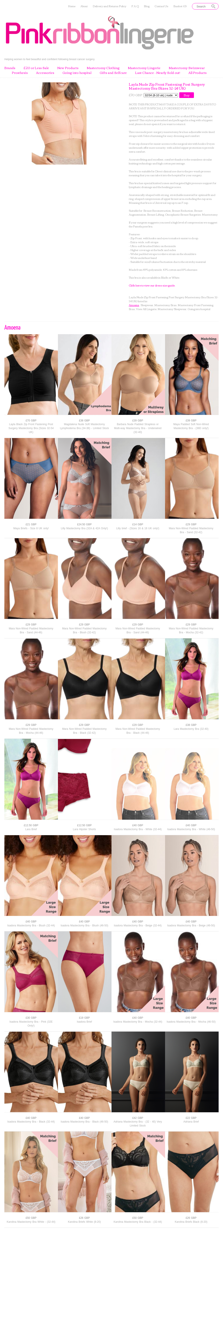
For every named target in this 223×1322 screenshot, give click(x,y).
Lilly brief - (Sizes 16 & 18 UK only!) (137, 528)
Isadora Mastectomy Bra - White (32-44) (138, 829)
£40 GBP (137, 825)
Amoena (134, 304)
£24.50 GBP (84, 524)
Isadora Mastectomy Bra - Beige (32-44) (138, 925)
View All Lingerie (146, 308)
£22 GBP (191, 1117)
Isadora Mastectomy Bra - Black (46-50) (84, 1121)
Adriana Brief (191, 1121)
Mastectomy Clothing (103, 68)
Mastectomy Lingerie (144, 68)
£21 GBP (31, 524)
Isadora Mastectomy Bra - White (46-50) (191, 829)
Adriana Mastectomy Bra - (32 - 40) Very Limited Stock (137, 1123)
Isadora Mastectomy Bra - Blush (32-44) (31, 925)
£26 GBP (84, 1217)
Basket (180, 6)
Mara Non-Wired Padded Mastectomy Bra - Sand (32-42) (191, 530)
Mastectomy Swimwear (187, 68)
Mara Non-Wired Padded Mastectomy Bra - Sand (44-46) (31, 630)
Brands (9, 68)
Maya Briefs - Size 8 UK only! (31, 528)
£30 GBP (31, 1017)
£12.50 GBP (31, 825)
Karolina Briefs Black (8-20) (191, 1221)
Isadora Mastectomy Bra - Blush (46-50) (84, 925)
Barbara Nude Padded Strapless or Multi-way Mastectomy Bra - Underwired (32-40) (138, 428)
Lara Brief (31, 829)
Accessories (45, 72)
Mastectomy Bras (165, 304)
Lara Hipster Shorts (84, 829)
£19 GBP (84, 1017)
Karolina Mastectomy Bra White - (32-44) (31, 1221)
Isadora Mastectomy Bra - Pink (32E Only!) (31, 1023)
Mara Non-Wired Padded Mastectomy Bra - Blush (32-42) (84, 630)
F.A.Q (135, 6)
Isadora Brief (84, 1021)
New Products (67, 68)
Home (71, 6)
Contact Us (161, 6)
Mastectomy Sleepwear (172, 308)
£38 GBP (84, 420)
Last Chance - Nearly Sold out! (157, 72)
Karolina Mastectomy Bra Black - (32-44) (137, 1221)
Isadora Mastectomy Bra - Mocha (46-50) (191, 1021)
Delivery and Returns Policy (109, 6)
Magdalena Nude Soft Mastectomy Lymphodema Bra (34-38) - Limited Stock (84, 426)
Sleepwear (147, 304)
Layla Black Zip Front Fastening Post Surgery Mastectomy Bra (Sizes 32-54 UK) (31, 428)
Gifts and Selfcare (113, 72)
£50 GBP (31, 1217)
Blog (147, 6)
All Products (197, 72)
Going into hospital (77, 72)
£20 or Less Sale (36, 68)
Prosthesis (20, 72)
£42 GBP (137, 1117)
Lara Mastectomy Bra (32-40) (191, 728)
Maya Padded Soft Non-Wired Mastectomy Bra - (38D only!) (191, 426)
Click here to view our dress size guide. (152, 285)
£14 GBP (137, 524)
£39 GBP (137, 420)
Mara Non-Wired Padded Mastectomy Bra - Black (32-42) (84, 730)
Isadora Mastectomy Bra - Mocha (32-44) (137, 1021)
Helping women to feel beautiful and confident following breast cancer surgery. (49, 59)
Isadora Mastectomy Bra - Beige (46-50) (191, 925)
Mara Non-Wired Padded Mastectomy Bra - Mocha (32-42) (191, 630)
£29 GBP (191, 524)
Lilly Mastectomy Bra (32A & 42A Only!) (84, 528)
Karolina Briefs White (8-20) (84, 1221)
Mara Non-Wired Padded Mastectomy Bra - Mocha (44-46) (31, 730)
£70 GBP (31, 420)
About (84, 6)
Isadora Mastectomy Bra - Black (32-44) (31, 1121)
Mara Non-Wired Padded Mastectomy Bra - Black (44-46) (137, 730)
